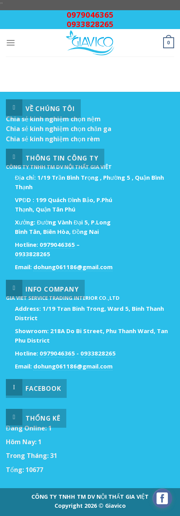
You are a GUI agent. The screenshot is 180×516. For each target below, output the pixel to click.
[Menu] (10, 42)
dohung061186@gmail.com (73, 267)
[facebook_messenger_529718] (162, 498)
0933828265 (90, 24)
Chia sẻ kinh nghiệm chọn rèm (53, 139)
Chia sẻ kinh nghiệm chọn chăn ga (58, 128)
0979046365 (90, 14)
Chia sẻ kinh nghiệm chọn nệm (53, 119)
